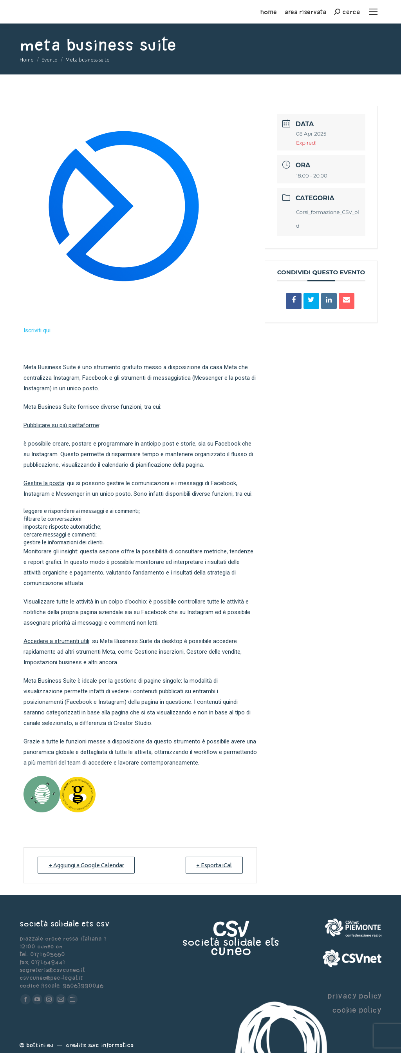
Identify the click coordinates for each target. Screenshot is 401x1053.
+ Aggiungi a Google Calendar (87, 865)
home (268, 12)
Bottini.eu (39, 1045)
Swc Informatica (111, 1045)
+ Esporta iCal (213, 865)
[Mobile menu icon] (373, 11)
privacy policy (354, 995)
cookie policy (356, 1009)
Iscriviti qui (37, 330)
